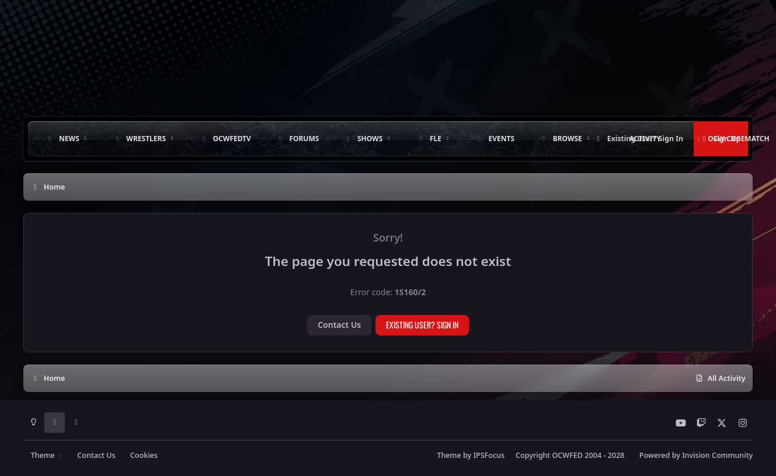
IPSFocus (489, 455)
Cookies (144, 455)
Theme (46, 455)
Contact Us (339, 324)
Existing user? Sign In (422, 324)
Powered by (696, 455)
